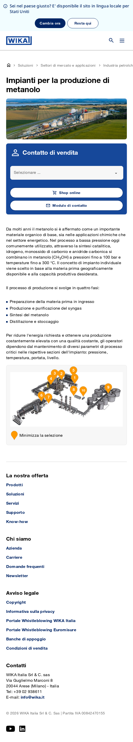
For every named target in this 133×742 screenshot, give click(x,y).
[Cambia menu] (122, 40)
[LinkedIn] (22, 729)
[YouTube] (10, 729)
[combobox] (66, 173)
